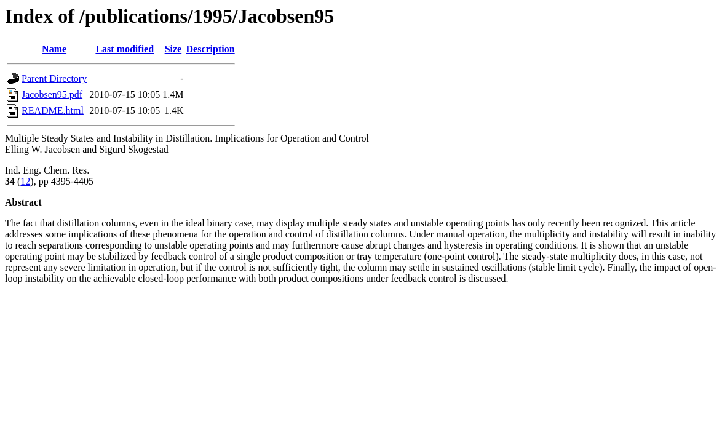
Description (210, 49)
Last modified (124, 49)
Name (54, 49)
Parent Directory (54, 78)
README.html (53, 110)
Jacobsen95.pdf (52, 94)
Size (173, 49)
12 (25, 181)
